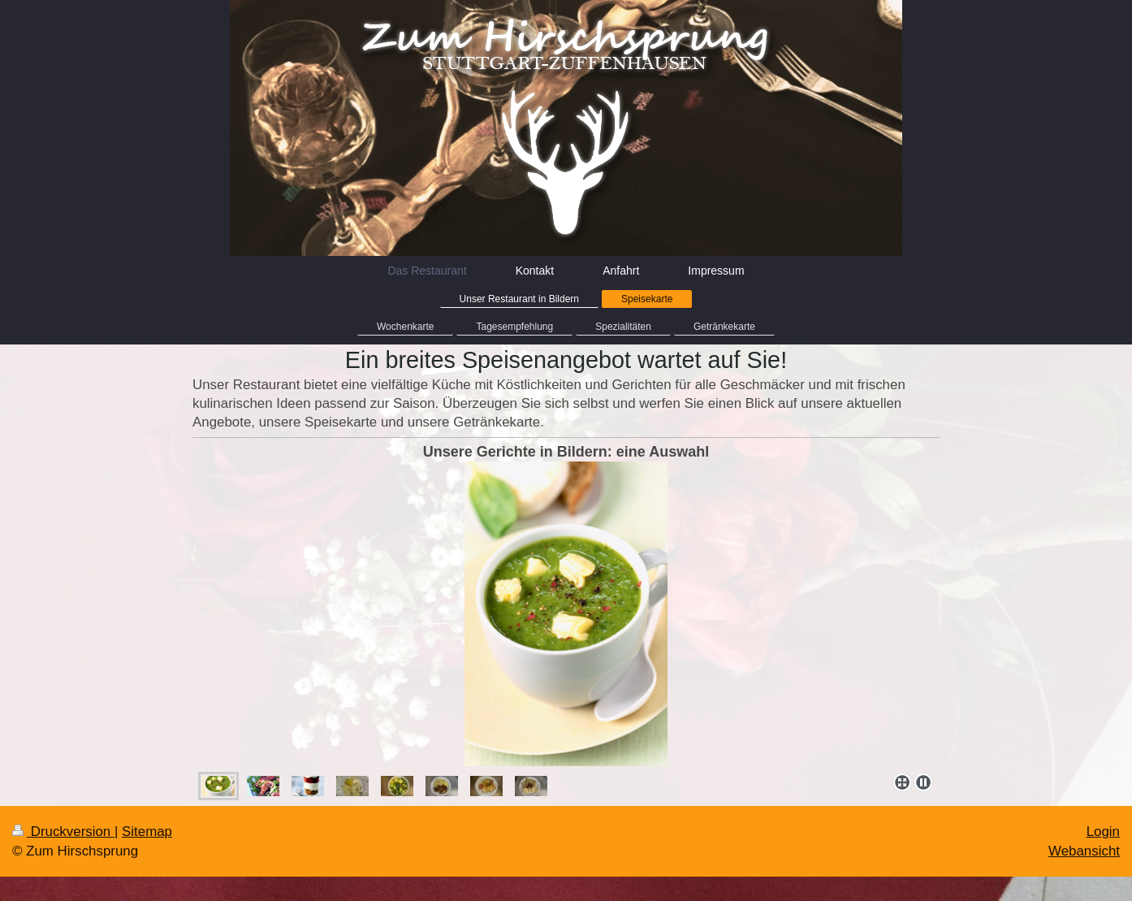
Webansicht (1084, 851)
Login (1103, 831)
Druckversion (63, 831)
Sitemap (147, 831)
